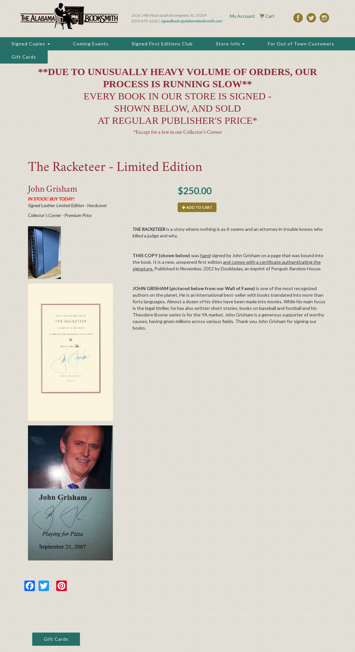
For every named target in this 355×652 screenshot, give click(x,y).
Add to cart (197, 207)
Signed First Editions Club (162, 43)
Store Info (230, 43)
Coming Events (91, 43)
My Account (242, 16)
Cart (269, 16)
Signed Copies (31, 43)
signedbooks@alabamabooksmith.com (191, 20)
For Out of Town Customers (301, 43)
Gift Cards (24, 57)
